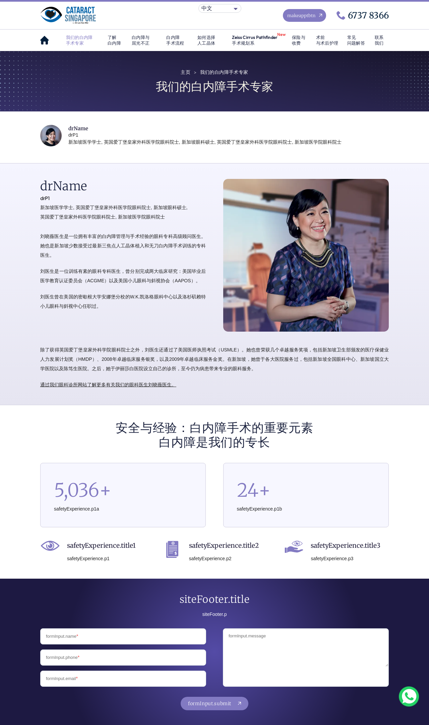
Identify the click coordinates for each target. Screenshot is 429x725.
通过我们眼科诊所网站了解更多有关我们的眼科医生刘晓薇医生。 (108, 384)
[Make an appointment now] (304, 15)
